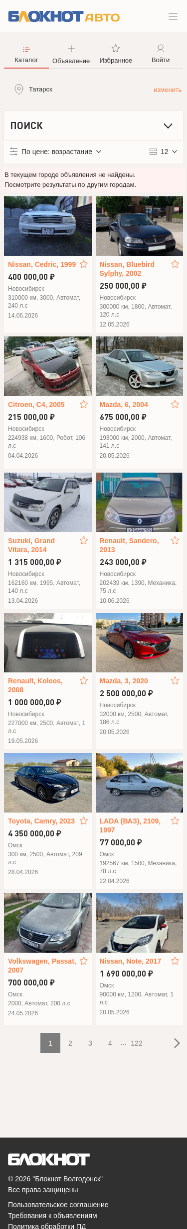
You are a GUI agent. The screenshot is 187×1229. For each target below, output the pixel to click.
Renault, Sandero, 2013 (129, 545)
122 (136, 1043)
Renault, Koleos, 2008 (35, 685)
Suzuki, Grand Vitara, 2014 (31, 545)
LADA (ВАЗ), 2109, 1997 (130, 825)
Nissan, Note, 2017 (131, 961)
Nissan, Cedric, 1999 (42, 264)
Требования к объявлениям (52, 1216)
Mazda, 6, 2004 (124, 405)
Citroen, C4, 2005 (36, 405)
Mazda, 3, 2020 (124, 681)
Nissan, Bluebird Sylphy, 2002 (127, 268)
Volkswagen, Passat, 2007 (42, 965)
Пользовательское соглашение (58, 1205)
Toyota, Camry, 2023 (41, 821)
